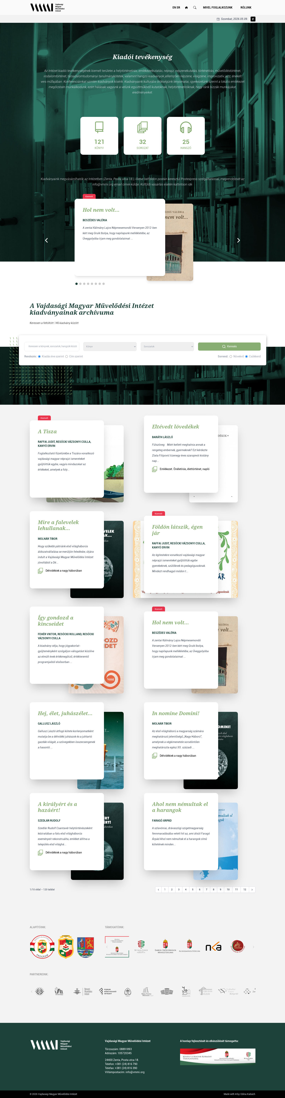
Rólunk (246, 7)
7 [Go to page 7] (206, 889)
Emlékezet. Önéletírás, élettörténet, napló (180, 469)
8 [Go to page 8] (213, 889)
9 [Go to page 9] (220, 889)
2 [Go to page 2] (172, 889)
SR (178, 7)
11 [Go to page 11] (236, 889)
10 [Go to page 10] (228, 889)
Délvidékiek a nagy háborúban (60, 571)
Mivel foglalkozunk (217, 7)
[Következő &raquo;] (252, 889)
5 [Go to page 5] (192, 889)
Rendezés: (30, 356)
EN (174, 7)
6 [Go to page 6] (199, 889)
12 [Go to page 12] (244, 889)
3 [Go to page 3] (179, 889)
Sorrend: (223, 356)
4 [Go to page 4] (185, 889)
